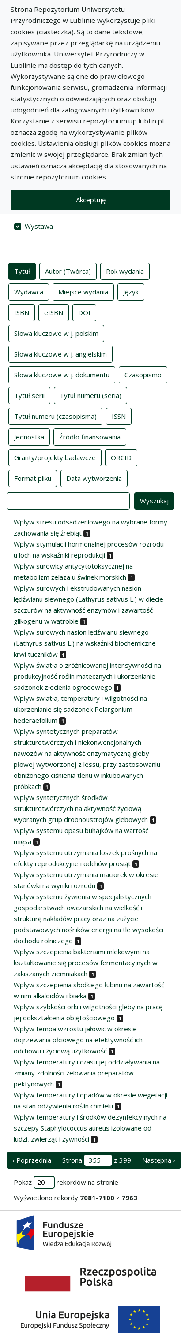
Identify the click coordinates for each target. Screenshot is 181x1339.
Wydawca (28, 291)
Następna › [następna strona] (158, 1160)
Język (131, 291)
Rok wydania (125, 270)
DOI (84, 312)
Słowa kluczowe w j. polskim (56, 333)
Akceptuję (91, 199)
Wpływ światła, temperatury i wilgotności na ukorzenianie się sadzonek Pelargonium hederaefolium (80, 709)
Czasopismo (143, 374)
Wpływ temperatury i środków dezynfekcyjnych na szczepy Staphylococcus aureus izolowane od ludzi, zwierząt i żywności (90, 1127)
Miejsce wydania (83, 291)
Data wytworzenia (94, 478)
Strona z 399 (96, 1160)
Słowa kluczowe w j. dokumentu (61, 374)
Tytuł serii (29, 395)
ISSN (119, 415)
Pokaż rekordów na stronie (66, 1182)
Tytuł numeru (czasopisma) (55, 415)
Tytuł (22, 270)
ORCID (121, 457)
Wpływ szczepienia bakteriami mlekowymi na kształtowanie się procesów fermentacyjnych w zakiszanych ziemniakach (86, 962)
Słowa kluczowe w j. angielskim (60, 353)
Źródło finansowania (90, 436)
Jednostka (29, 436)
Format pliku (32, 478)
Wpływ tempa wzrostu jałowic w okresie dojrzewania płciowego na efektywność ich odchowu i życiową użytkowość (78, 1039)
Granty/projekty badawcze (55, 457)
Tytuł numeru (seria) (90, 395)
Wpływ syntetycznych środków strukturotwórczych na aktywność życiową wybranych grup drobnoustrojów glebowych (81, 808)
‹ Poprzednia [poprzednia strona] (31, 1160)
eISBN (53, 312)
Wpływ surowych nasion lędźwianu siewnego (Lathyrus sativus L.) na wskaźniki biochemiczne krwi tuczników (85, 643)
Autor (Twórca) (68, 270)
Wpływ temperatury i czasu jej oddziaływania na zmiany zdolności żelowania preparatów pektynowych (87, 1072)
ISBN (21, 312)
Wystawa (39, 226)
